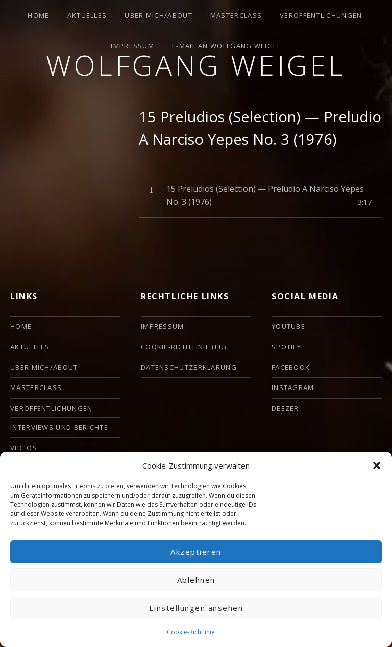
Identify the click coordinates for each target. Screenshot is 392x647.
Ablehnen (196, 580)
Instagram (293, 387)
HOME (38, 15)
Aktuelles (87, 15)
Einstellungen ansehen (196, 608)
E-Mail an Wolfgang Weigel (226, 45)
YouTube (288, 326)
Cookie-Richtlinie (191, 632)
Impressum (132, 45)
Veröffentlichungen (321, 15)
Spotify (286, 346)
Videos (23, 447)
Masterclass (236, 15)
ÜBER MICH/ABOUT (158, 15)
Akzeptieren (196, 552)
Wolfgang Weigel (196, 65)
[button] (377, 465)
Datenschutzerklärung (189, 367)
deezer (285, 408)
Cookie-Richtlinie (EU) (184, 346)
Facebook (291, 367)
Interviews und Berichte (59, 427)
